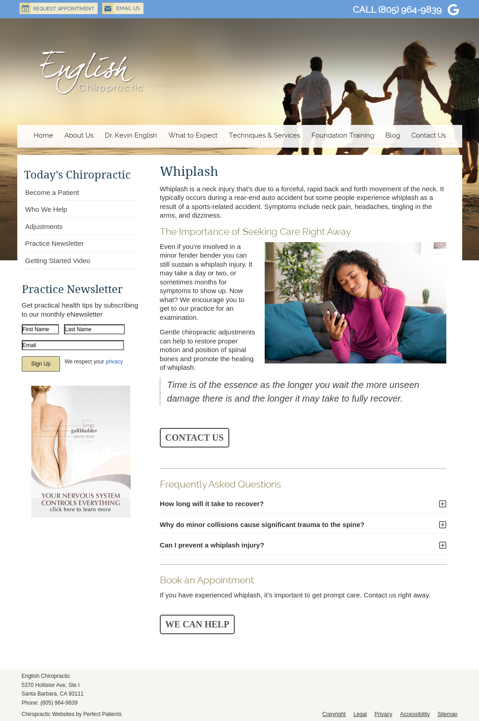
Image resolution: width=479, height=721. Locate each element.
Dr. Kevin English (131, 135)
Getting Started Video (57, 260)
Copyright (334, 714)
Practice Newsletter (54, 243)
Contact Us (428, 135)
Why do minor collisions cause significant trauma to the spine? (262, 524)
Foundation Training (342, 135)
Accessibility (415, 714)
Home (43, 135)
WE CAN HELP (197, 624)
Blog (392, 135)
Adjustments (44, 226)
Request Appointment (59, 8)
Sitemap (447, 714)
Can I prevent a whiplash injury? (212, 545)
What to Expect (192, 135)
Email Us (122, 8)
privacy (114, 361)
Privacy (383, 714)
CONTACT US (194, 438)
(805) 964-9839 (410, 9)
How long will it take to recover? (212, 503)
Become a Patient (52, 192)
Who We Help (46, 209)
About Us (79, 135)
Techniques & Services (264, 135)
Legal (359, 714)
